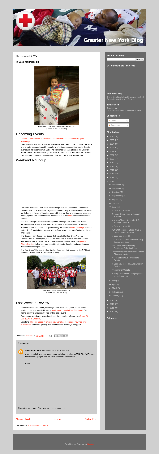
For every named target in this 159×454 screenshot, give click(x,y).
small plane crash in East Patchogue (67, 310)
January (116, 295)
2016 (112, 174)
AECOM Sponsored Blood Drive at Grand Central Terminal (126, 231)
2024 (112, 144)
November (117, 188)
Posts (112, 121)
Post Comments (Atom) (38, 425)
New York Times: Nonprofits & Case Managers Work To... (127, 221)
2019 (112, 162)
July (114, 203)
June (114, 207)
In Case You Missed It (121, 210)
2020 (112, 159)
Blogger (90, 444)
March (115, 288)
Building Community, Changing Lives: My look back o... (127, 274)
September (117, 196)
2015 (112, 177)
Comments (114, 125)
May (114, 281)
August (115, 199)
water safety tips (77, 227)
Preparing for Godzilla (121, 270)
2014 (112, 181)
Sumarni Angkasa (33, 350)
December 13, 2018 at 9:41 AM (55, 350)
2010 (112, 311)
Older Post (91, 419)
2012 (112, 304)
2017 (112, 170)
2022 (112, 151)
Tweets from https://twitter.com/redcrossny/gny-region (124, 109)
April (114, 284)
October (116, 192)
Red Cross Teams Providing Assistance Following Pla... (124, 247)
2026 (112, 136)
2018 (112, 166)
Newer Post (23, 419)
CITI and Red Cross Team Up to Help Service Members (127, 241)
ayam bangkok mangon (36, 354)
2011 (112, 308)
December (117, 184)
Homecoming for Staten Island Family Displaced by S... (128, 253)
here (70, 216)
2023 (112, 148)
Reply (27, 363)
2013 (112, 300)
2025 (112, 140)
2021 (112, 155)
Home (57, 419)
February (116, 292)
